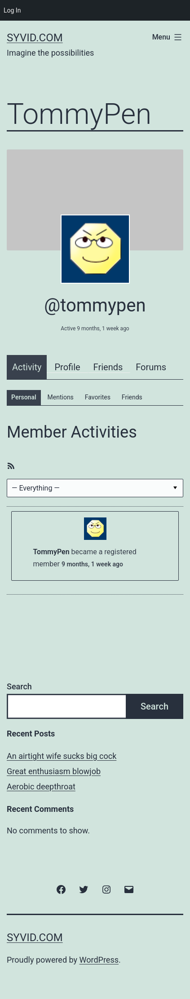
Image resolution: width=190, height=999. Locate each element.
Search (19, 686)
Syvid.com (35, 37)
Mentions (61, 397)
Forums (151, 367)
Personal (23, 397)
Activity (26, 367)
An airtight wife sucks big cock (61, 756)
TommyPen (51, 552)
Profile (67, 367)
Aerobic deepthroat (41, 786)
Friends (108, 367)
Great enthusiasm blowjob (54, 771)
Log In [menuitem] (12, 10)
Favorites (97, 397)
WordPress (99, 959)
